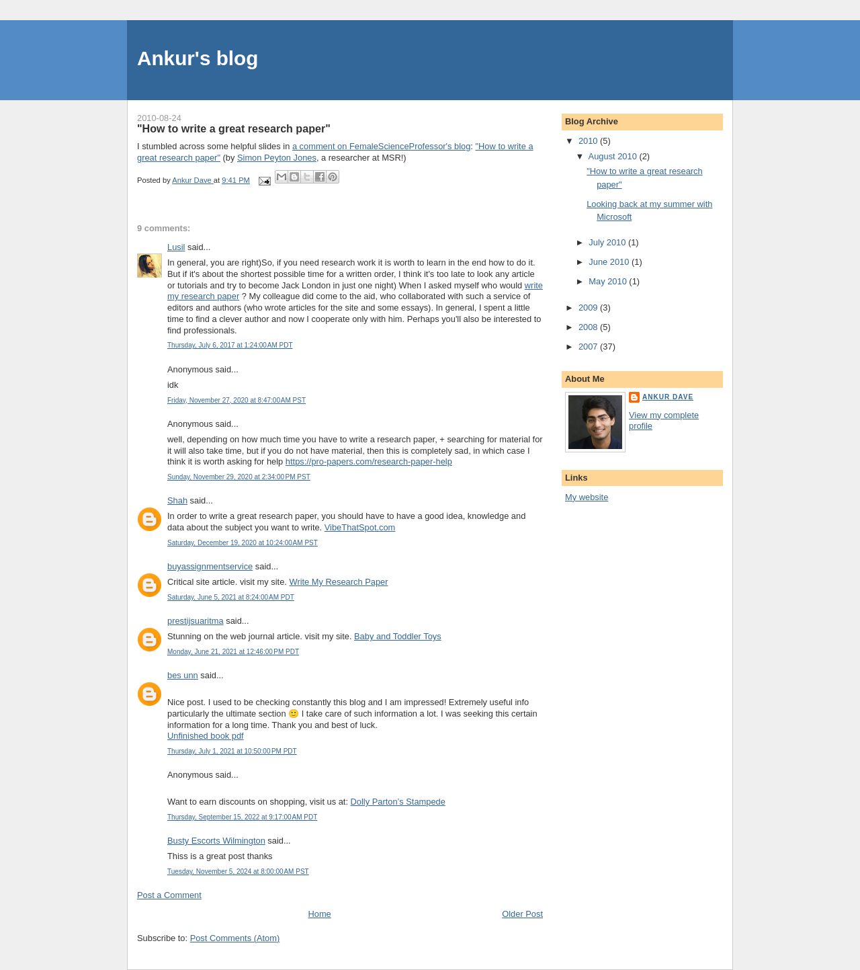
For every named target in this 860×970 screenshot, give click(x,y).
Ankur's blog (197, 58)
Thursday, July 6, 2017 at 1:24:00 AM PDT (230, 345)
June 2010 (610, 262)
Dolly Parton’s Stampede (398, 802)
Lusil (176, 247)
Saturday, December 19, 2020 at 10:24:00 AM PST (242, 543)
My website (586, 497)
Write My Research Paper (339, 582)
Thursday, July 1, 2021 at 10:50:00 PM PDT (232, 751)
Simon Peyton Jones (276, 158)
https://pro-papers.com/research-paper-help (369, 461)
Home (319, 914)
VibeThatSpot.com (360, 527)
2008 (589, 327)
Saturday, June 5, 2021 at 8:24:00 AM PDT (230, 597)
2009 (589, 307)
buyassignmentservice (210, 566)
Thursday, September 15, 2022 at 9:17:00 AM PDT (242, 817)
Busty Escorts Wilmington (216, 841)
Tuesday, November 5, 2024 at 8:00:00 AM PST (238, 871)
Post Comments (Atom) (235, 938)
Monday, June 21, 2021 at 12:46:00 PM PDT (233, 651)
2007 (589, 346)
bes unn (182, 675)
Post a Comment (169, 895)
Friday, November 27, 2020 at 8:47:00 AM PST (236, 400)
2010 (589, 141)
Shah (177, 500)
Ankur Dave (667, 397)
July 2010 (608, 242)
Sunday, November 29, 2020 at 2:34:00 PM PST (238, 477)
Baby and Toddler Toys (397, 636)
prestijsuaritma (195, 621)
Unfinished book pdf (205, 736)
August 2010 (614, 156)
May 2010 (609, 281)
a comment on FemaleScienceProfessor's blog (381, 146)
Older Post (522, 914)
